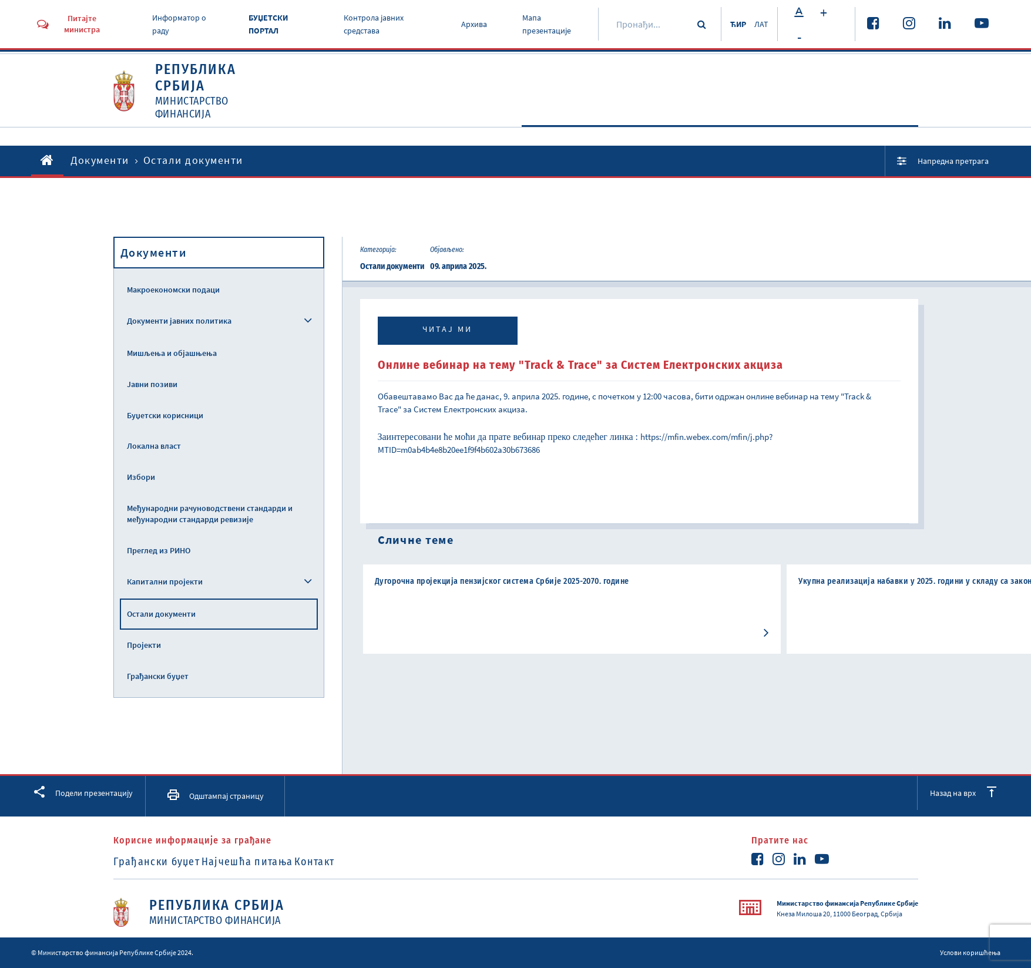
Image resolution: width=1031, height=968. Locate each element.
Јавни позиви (152, 384)
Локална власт (154, 446)
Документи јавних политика (179, 320)
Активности (628, 121)
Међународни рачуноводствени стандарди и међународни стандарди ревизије (210, 514)
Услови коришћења (970, 952)
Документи (720, 121)
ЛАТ (760, 24)
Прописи (803, 121)
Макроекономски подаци (173, 289)
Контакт (355, 861)
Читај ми (447, 329)
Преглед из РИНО (158, 550)
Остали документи (161, 614)
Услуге (880, 121)
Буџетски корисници (165, 415)
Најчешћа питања (267, 861)
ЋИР (731, 24)
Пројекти (144, 645)
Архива (469, 24)
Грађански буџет (158, 676)
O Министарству (521, 121)
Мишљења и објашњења (172, 353)
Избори (141, 477)
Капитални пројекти (165, 581)
